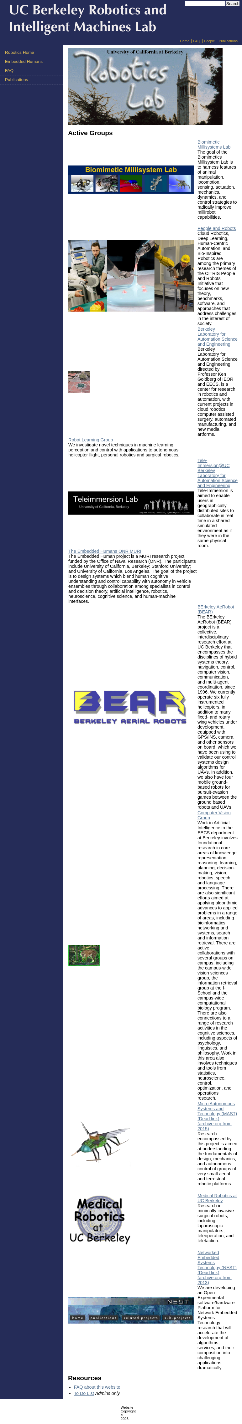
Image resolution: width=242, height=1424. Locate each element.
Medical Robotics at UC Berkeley (217, 1198)
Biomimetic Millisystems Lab (214, 145)
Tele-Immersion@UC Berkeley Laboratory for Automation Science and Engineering (217, 473)
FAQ (196, 41)
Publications (228, 41)
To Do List (84, 1393)
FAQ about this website (97, 1387)
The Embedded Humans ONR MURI (104, 551)
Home (184, 41)
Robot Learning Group (90, 439)
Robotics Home (19, 52)
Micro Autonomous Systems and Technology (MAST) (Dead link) (217, 1111)
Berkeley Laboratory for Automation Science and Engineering (217, 337)
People (209, 41)
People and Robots (216, 228)
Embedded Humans (24, 61)
